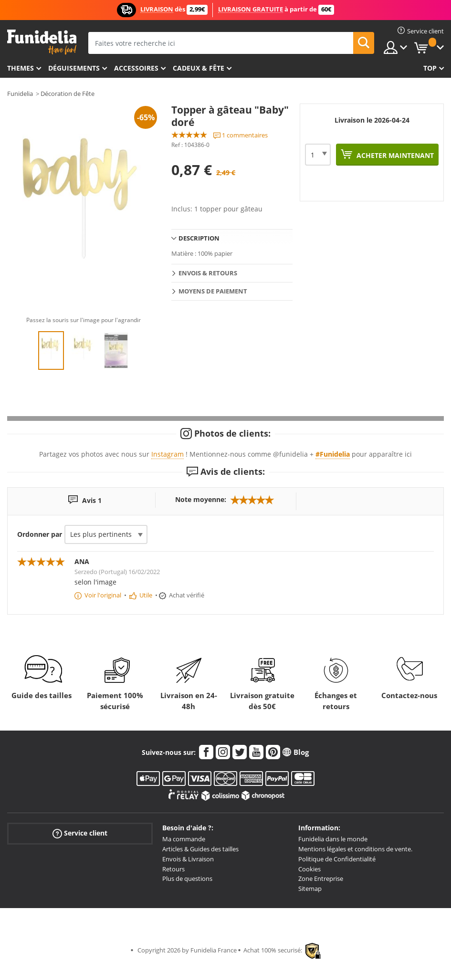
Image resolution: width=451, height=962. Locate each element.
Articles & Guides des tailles (200, 849)
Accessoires (136, 68)
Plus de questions (187, 878)
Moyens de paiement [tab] (212, 291)
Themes (20, 68)
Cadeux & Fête (198, 68)
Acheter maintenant (394, 155)
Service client (79, 833)
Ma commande (183, 839)
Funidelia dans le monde (332, 839)
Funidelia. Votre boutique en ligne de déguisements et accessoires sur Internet (41, 42)
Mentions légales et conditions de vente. (355, 849)
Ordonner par (39, 534)
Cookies (309, 869)
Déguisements (74, 68)
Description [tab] (199, 238)
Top (430, 68)
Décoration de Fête (67, 93)
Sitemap (310, 888)
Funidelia (20, 93)
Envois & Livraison (188, 859)
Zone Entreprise (320, 878)
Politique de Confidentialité (337, 859)
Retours (173, 869)
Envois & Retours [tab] (207, 273)
